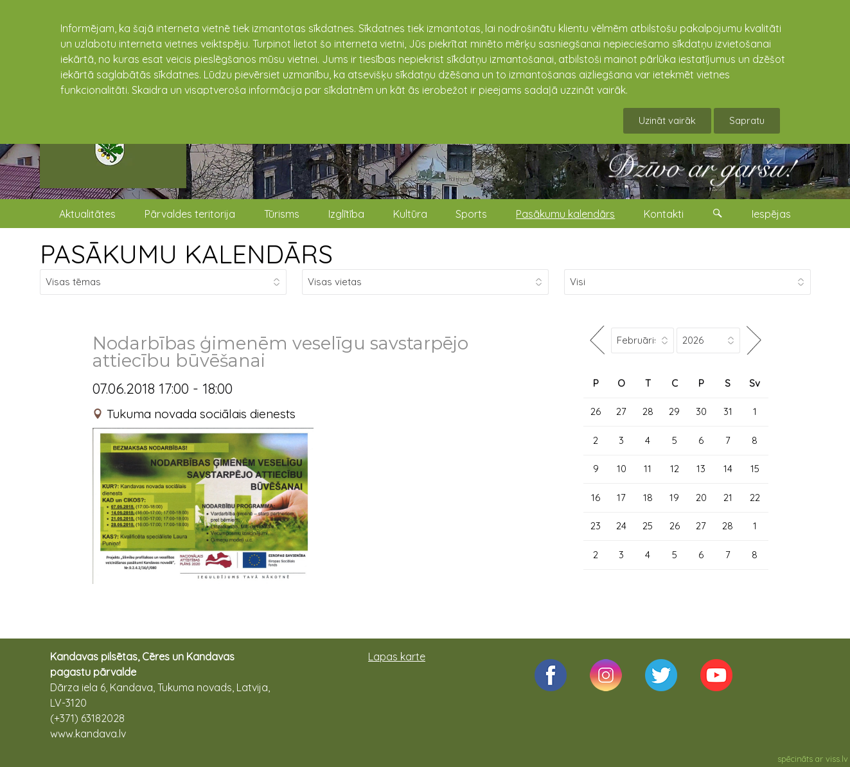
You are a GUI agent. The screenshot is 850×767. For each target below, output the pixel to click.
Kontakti (664, 213)
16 (595, 497)
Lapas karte (396, 656)
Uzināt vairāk (667, 120)
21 (727, 497)
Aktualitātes (87, 213)
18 (648, 497)
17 (621, 497)
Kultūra (410, 213)
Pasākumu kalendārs (565, 213)
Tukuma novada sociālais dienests (201, 413)
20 (701, 497)
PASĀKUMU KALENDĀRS (186, 254)
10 (621, 469)
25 (647, 526)
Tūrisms (281, 213)
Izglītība (346, 213)
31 (727, 411)
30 (701, 411)
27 (621, 411)
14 (727, 469)
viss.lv (837, 759)
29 (674, 411)
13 (700, 469)
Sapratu (747, 120)
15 (754, 469)
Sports (471, 213)
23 (595, 526)
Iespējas (771, 213)
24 (621, 526)
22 (755, 497)
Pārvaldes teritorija (190, 213)
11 (647, 469)
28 (647, 411)
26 (595, 411)
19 (674, 497)
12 (674, 469)
